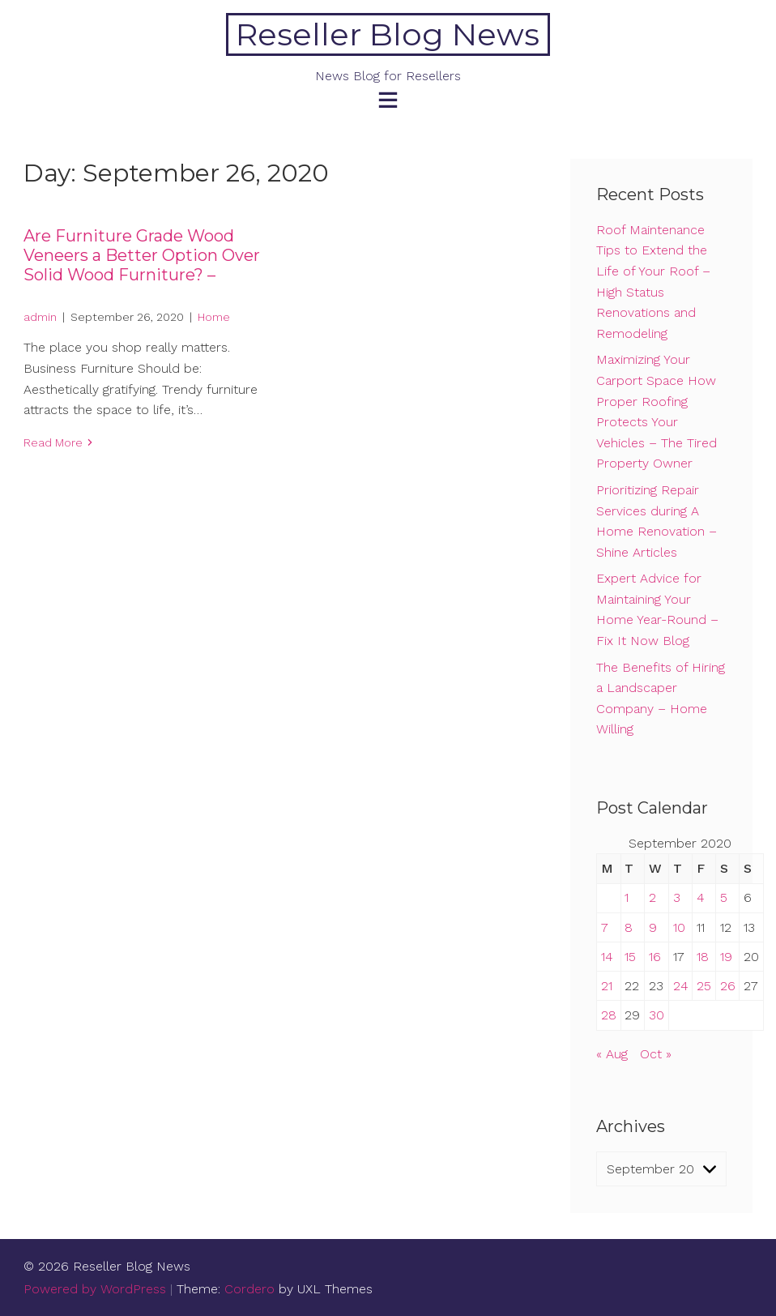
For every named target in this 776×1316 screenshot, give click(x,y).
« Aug (612, 1054)
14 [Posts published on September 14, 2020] (607, 956)
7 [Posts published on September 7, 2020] (604, 927)
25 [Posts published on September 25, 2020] (704, 985)
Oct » (656, 1054)
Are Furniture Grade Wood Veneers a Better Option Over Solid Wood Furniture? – (141, 255)
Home (214, 316)
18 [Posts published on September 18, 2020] (703, 956)
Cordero (249, 1289)
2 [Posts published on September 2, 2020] (652, 897)
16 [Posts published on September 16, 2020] (655, 956)
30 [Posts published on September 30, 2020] (656, 1015)
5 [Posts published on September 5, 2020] (723, 897)
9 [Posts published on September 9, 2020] (653, 927)
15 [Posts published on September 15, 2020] (630, 956)
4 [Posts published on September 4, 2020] (701, 897)
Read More (53, 442)
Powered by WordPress (94, 1289)
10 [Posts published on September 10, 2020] (679, 927)
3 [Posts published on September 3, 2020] (676, 897)
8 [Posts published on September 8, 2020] (629, 927)
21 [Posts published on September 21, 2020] (606, 985)
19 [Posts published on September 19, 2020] (726, 956)
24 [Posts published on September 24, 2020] (681, 985)
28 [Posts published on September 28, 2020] (608, 1015)
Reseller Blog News (387, 34)
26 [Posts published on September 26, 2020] (727, 985)
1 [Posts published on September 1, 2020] (627, 897)
